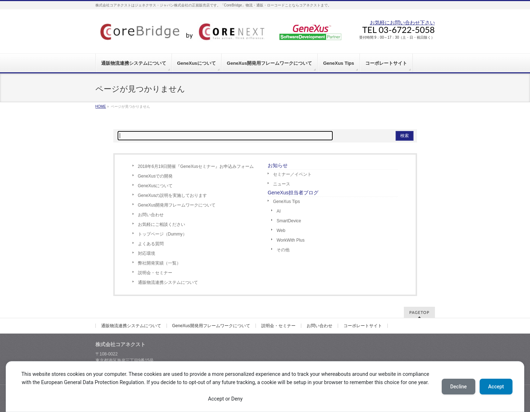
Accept (496, 386)
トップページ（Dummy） (162, 234)
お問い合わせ (151, 214)
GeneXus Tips (286, 201)
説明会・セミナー (155, 272)
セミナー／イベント (292, 174)
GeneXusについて (155, 185)
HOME (100, 106)
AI (279, 211)
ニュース (281, 183)
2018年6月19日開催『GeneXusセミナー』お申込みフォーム (196, 166)
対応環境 (146, 253)
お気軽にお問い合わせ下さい (402, 22)
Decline (458, 386)
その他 (283, 249)
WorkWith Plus (290, 240)
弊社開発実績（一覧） (159, 263)
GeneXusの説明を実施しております (172, 195)
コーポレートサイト (362, 326)
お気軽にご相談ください (161, 224)
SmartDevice (289, 220)
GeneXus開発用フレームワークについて (177, 205)
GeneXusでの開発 (155, 176)
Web (281, 230)
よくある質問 (151, 243)
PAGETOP (419, 312)
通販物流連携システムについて (168, 282)
